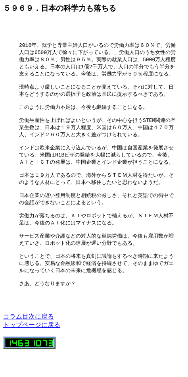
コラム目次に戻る (28, 341)
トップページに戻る (31, 349)
